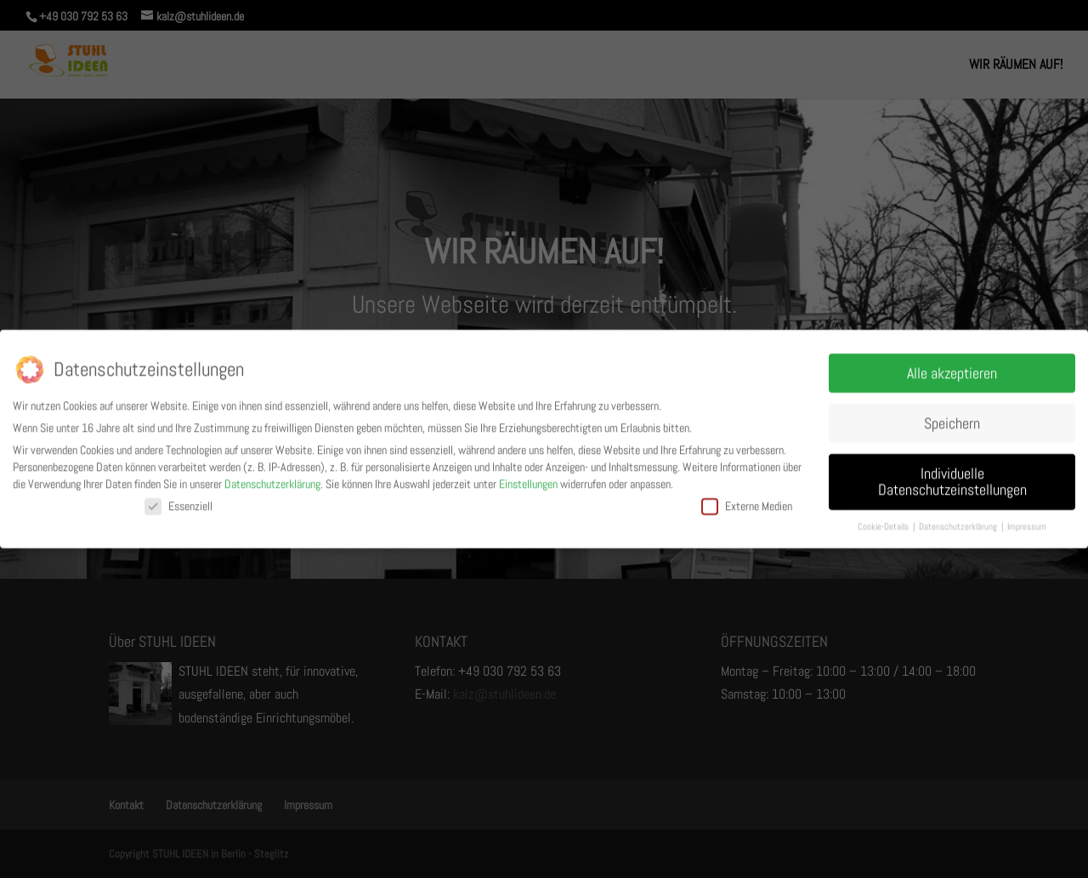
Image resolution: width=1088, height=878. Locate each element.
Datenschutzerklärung (272, 480)
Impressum (1026, 524)
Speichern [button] (952, 420)
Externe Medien (746, 503)
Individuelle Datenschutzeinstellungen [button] (952, 478)
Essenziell (178, 503)
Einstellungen (528, 480)
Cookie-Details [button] (884, 524)
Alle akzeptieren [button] (952, 369)
